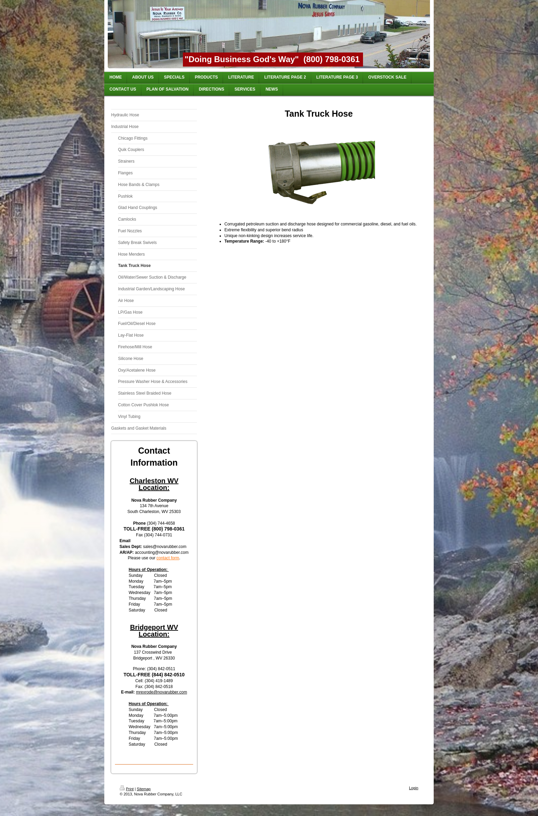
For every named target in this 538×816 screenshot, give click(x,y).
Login (413, 788)
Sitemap (144, 789)
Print (127, 789)
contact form (167, 558)
